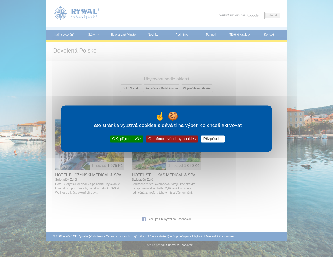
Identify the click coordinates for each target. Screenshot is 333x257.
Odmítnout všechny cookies (172, 139)
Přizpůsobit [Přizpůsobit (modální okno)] (212, 139)
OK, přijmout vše (126, 139)
